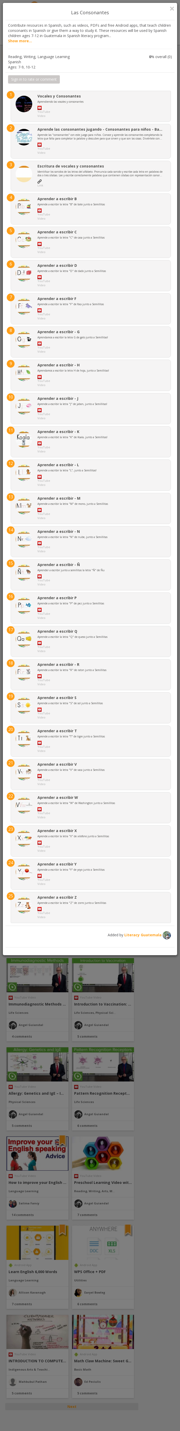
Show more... (20, 40)
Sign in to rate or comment (34, 79)
